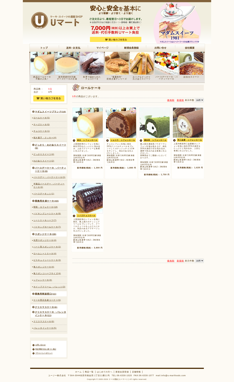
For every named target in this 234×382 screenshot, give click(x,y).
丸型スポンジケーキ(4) (44, 240)
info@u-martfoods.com (173, 375)
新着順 (180, 100)
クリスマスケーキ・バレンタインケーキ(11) (50, 313)
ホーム (78, 372)
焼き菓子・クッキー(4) (44, 138)
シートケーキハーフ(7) (44, 220)
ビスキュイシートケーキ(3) (47, 260)
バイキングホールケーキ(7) (47, 227)
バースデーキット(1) (43, 194)
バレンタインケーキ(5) (44, 328)
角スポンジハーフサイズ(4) (47, 273)
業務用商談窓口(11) (45, 294)
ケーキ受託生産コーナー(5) (47, 300)
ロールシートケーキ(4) (44, 253)
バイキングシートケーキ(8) (47, 213)
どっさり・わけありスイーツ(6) (50, 146)
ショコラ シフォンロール (123, 140)
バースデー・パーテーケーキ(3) (49, 177)
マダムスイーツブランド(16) (50, 111)
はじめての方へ (104, 372)
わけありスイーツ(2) (43, 161)
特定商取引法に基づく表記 (45, 349)
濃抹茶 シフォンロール (155, 140)
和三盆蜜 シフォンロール (190, 140)
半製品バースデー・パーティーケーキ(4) (49, 185)
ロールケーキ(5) (41, 118)
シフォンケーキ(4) (42, 280)
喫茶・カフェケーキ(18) (45, 207)
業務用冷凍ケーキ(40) (47, 201)
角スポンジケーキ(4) (43, 267)
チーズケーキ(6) (41, 124)
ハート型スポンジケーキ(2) (47, 247)
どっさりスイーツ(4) (43, 154)
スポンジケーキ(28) (45, 234)
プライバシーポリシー (44, 353)
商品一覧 (89, 372)
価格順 (170, 100)
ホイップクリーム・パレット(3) (49, 287)
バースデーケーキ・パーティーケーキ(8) (50, 169)
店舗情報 (136, 372)
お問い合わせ (40, 345)
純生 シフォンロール (87, 140)
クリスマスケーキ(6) (46, 307)
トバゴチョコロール (86, 215)
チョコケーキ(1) (41, 131)
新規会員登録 (122, 372)
